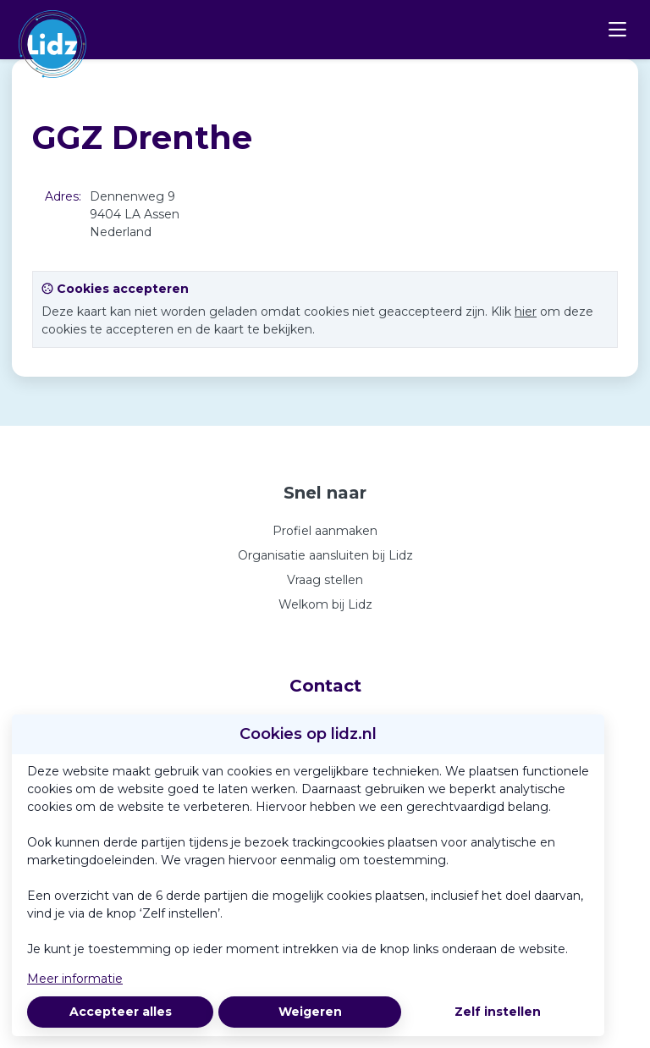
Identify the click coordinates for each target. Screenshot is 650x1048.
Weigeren (310, 1011)
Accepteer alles (120, 1011)
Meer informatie (75, 978)
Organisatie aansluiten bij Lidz (325, 555)
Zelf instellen (497, 1011)
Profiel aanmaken (325, 530)
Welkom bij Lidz (325, 604)
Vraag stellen (325, 579)
